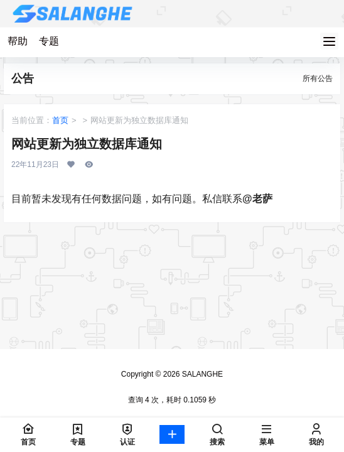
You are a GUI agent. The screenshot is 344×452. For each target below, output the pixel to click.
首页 (60, 120)
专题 (49, 41)
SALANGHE (201, 374)
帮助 (18, 41)
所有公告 (318, 78)
